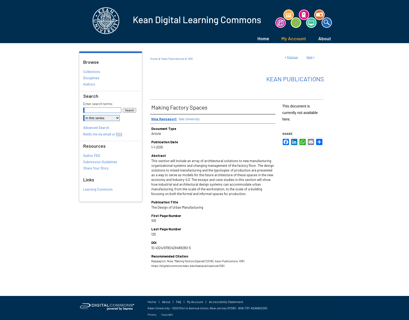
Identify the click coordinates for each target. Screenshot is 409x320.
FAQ (178, 302)
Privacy (152, 314)
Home (154, 58)
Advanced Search (96, 127)
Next (309, 57)
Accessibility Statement (226, 302)
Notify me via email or (102, 134)
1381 (190, 58)
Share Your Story (96, 168)
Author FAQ (91, 155)
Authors (89, 84)
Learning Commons (98, 189)
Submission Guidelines (100, 162)
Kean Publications (172, 58)
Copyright (167, 314)
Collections (91, 72)
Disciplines (91, 78)
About (166, 302)
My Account (195, 302)
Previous (292, 57)
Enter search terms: (98, 104)
